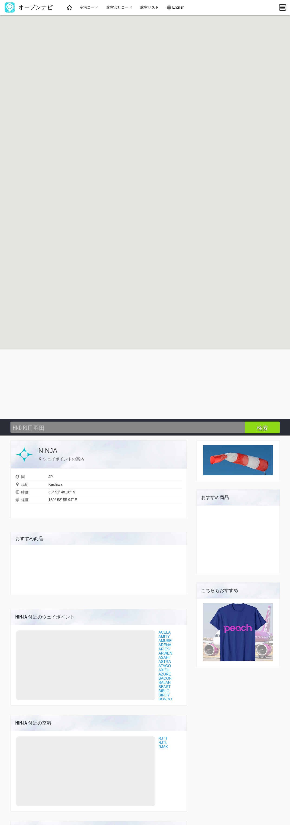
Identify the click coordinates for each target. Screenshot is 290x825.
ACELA (165, 632)
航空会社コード (119, 7)
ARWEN (165, 653)
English (178, 7)
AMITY (164, 637)
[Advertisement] (145, 384)
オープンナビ (29, 7)
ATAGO (165, 666)
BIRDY (164, 695)
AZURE (165, 674)
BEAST (165, 687)
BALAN (165, 683)
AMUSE (165, 641)
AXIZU (164, 670)
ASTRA (165, 662)
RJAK (163, 747)
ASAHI (164, 657)
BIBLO (164, 691)
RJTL (163, 743)
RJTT (163, 738)
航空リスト (149, 7)
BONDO (165, 699)
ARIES (164, 649)
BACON (165, 678)
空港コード (89, 7)
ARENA (165, 645)
